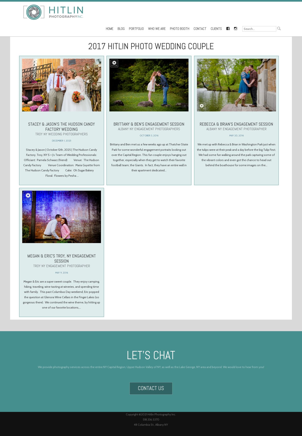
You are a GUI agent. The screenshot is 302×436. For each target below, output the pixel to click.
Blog (121, 29)
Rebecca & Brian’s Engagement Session (236, 126)
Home (109, 29)
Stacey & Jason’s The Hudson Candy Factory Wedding (61, 128)
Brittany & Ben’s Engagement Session (148, 126)
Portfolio (136, 29)
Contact (200, 29)
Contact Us (151, 387)
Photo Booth (179, 29)
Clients (216, 29)
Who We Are (157, 29)
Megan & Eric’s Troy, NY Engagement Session (61, 258)
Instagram (235, 28)
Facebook (227, 28)
